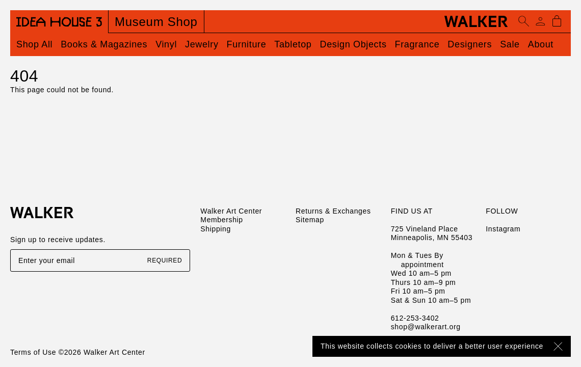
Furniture (247, 44)
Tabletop (292, 44)
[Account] (540, 21)
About (540, 44)
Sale (510, 44)
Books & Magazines (104, 44)
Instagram (503, 229)
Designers (469, 44)
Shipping (215, 229)
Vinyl (166, 44)
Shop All (34, 44)
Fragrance (417, 44)
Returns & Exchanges (333, 211)
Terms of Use (33, 352)
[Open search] (524, 21)
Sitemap (310, 220)
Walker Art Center (231, 211)
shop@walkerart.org (426, 327)
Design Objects (353, 44)
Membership (221, 220)
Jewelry (202, 44)
